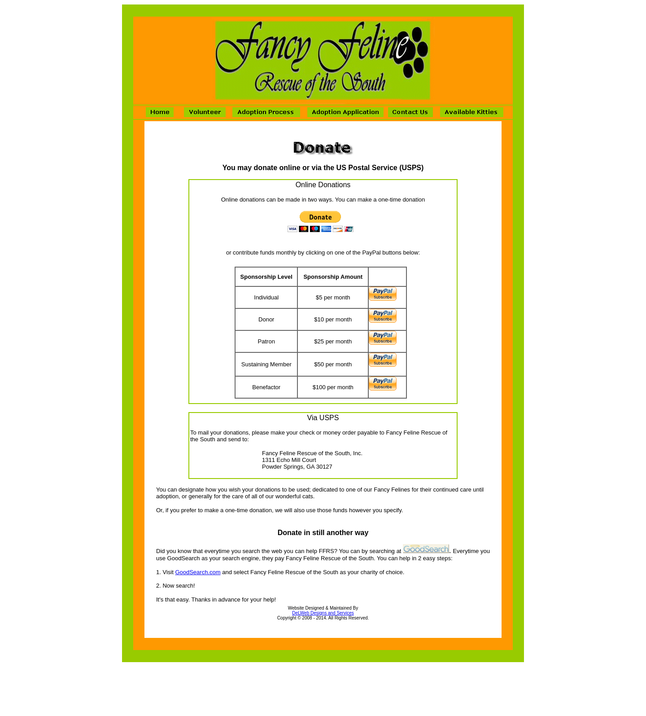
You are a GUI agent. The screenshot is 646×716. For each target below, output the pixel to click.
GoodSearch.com (197, 572)
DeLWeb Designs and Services (323, 613)
